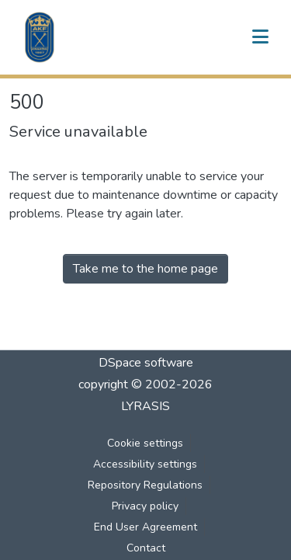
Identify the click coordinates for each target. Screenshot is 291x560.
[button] (39, 37)
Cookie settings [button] (145, 443)
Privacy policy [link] (145, 506)
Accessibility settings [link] (145, 464)
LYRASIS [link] (145, 406)
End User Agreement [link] (145, 527)
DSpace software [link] (146, 362)
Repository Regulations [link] (145, 485)
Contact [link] (145, 548)
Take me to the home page (145, 268)
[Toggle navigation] (260, 37)
